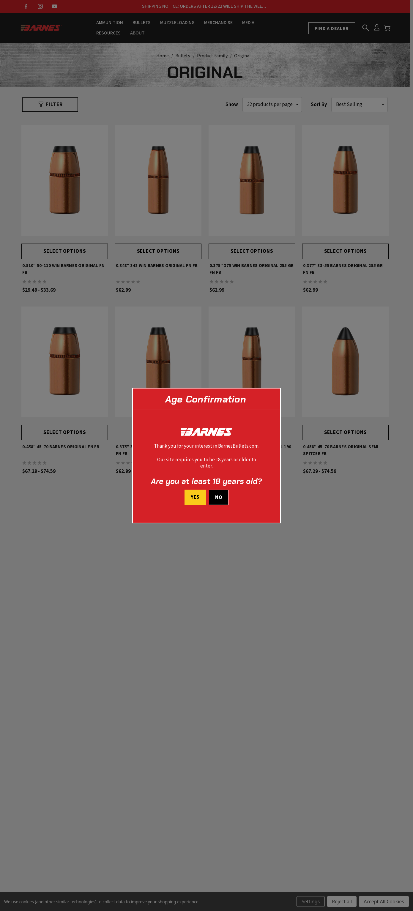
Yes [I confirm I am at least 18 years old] (195, 497)
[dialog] (206, 455)
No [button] (219, 497)
